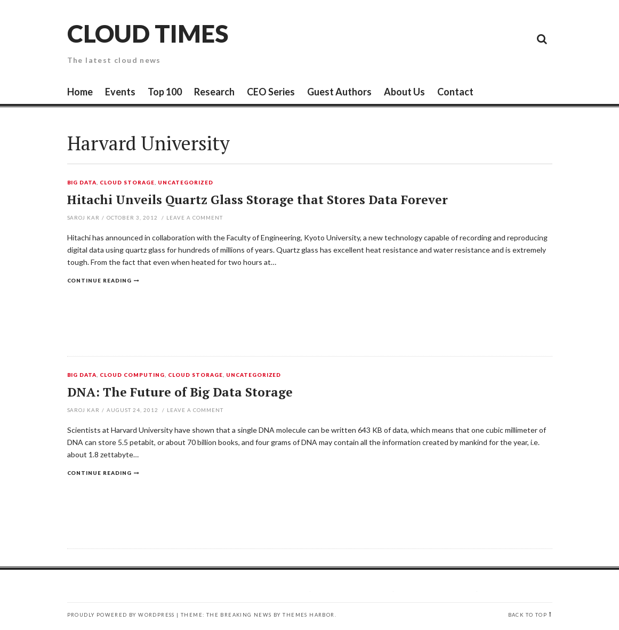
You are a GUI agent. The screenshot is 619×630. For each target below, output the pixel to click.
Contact (455, 92)
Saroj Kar (83, 217)
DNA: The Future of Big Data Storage (180, 392)
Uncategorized (185, 182)
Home (80, 92)
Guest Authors (339, 92)
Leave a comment (194, 217)
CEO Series (271, 92)
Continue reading (99, 280)
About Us (404, 92)
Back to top (527, 615)
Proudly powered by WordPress (121, 615)
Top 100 (165, 92)
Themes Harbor (308, 615)
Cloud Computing (132, 375)
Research (214, 92)
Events (120, 92)
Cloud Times (147, 33)
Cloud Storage (127, 182)
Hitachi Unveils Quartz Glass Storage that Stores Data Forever (257, 199)
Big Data (82, 182)
